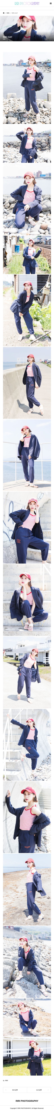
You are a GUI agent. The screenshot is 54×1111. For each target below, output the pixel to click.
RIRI (4, 39)
